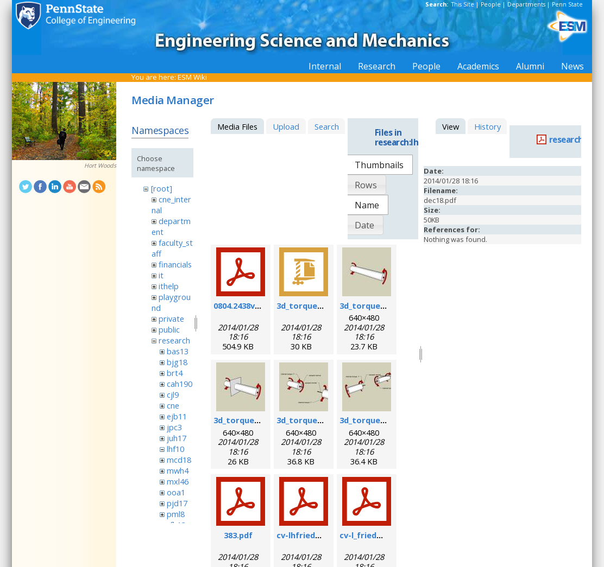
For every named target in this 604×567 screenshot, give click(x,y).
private (171, 318)
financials (175, 264)
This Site (462, 4)
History (487, 126)
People (491, 4)
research (174, 340)
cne (173, 405)
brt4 (175, 372)
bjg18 (177, 361)
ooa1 (176, 492)
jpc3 (174, 427)
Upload (286, 126)
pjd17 (177, 503)
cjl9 (173, 394)
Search (326, 126)
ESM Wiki (192, 77)
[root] (161, 188)
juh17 (176, 437)
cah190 (179, 383)
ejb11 (177, 416)
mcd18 (179, 459)
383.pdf (238, 535)
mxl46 (177, 481)
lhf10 (175, 448)
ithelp (169, 286)
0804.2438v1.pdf (244, 305)
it (161, 275)
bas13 (177, 351)
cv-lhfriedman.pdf (312, 535)
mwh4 (177, 470)
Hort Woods (100, 165)
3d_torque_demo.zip (316, 305)
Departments (526, 4)
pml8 (176, 513)
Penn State (567, 4)
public (169, 329)
